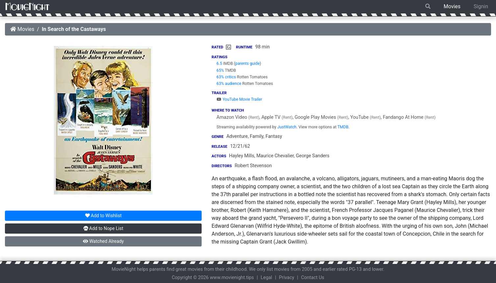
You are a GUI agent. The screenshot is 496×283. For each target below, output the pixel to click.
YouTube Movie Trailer (239, 99)
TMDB (343, 127)
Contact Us (312, 277)
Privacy (286, 277)
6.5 (219, 63)
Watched (103, 241)
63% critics (226, 77)
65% (220, 70)
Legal (266, 277)
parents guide (247, 63)
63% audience (228, 83)
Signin (481, 6)
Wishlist (103, 215)
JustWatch (286, 127)
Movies (452, 6)
